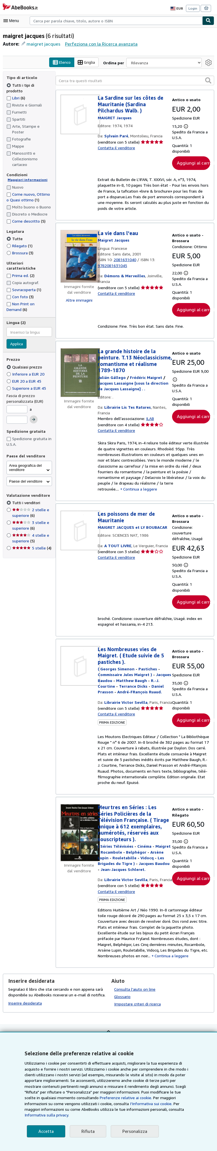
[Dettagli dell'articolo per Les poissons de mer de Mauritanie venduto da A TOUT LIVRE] (79, 527)
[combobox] (116, 20)
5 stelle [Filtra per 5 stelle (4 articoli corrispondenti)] (31, 531)
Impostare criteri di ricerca (137, 1012)
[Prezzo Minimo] (16, 393)
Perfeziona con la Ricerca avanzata (98, 43)
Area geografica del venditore (25, 451)
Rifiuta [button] (86, 1131)
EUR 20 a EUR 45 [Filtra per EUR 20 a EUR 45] (25, 365)
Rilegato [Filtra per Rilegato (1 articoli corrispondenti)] (19, 234)
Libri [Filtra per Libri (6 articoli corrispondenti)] (15, 92)
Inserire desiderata (24, 1011)
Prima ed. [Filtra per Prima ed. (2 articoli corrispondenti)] (20, 259)
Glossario (122, 1004)
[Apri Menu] (12, 20)
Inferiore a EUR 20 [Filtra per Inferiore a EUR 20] (26, 357)
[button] (208, 80)
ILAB (149, 419)
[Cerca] (208, 20)
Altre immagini (79, 300)
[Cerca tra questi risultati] (135, 81)
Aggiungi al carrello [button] (193, 163)
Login (193, 8)
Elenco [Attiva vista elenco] (63, 62)
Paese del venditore (25, 465)
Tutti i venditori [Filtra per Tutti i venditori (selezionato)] (25, 486)
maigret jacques (42, 43)
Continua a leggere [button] (171, 485)
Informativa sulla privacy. (113, 1115)
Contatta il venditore (115, 148)
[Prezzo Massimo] (16, 404)
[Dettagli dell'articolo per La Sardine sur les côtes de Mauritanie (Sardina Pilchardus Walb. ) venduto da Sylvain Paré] (79, 115)
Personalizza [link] (132, 1131)
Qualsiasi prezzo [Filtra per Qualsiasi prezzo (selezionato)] (24, 350)
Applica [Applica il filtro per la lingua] (16, 327)
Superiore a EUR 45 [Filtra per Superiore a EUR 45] (27, 372)
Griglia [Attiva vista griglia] (88, 62)
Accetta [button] (45, 1131)
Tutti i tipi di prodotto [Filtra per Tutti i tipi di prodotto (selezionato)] (27, 85)
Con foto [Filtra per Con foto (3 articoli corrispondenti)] (19, 280)
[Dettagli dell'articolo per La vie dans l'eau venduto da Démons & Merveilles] (79, 256)
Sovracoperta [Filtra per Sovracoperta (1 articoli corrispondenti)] (24, 273)
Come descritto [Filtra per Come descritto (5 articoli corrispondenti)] (25, 209)
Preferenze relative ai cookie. (72, 1103)
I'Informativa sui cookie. (76, 1109)
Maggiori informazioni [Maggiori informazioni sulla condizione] (25, 168)
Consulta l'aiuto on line (134, 997)
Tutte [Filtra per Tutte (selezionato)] (14, 227)
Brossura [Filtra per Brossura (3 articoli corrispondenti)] (20, 241)
